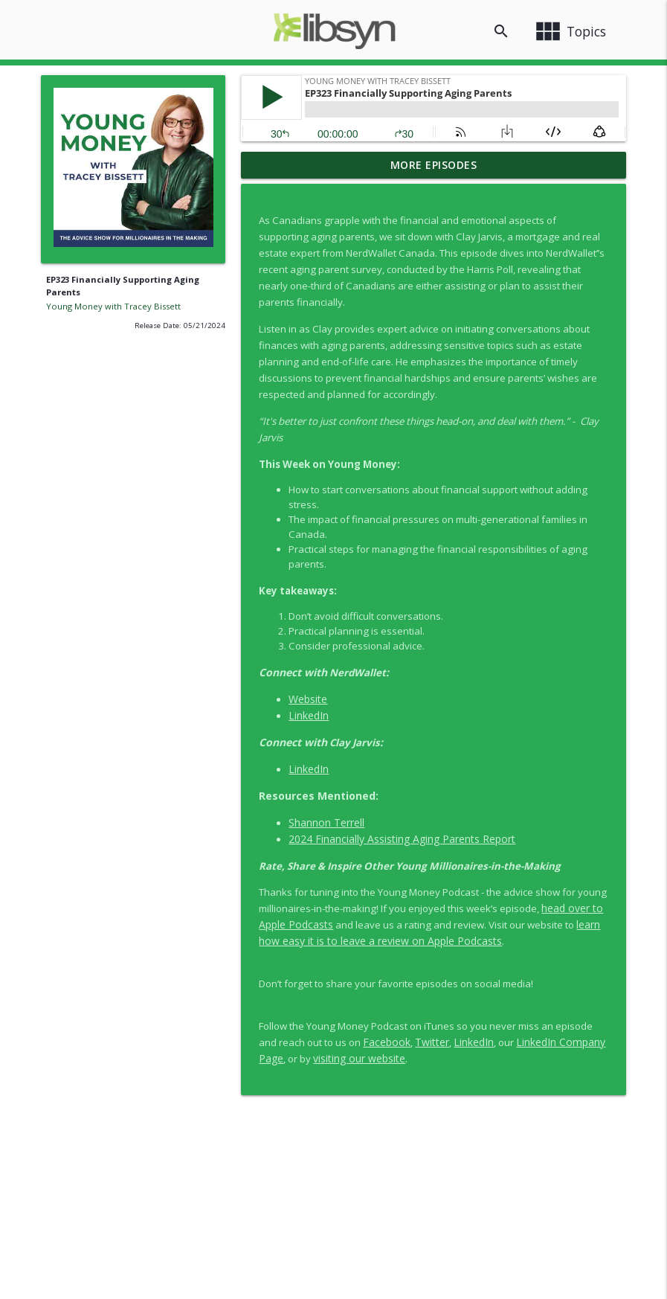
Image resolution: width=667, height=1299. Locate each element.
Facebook (386, 1042)
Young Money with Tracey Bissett (113, 306)
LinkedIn (309, 715)
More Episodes (433, 165)
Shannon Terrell (326, 822)
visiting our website (359, 1058)
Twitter (432, 1042)
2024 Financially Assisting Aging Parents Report (402, 839)
